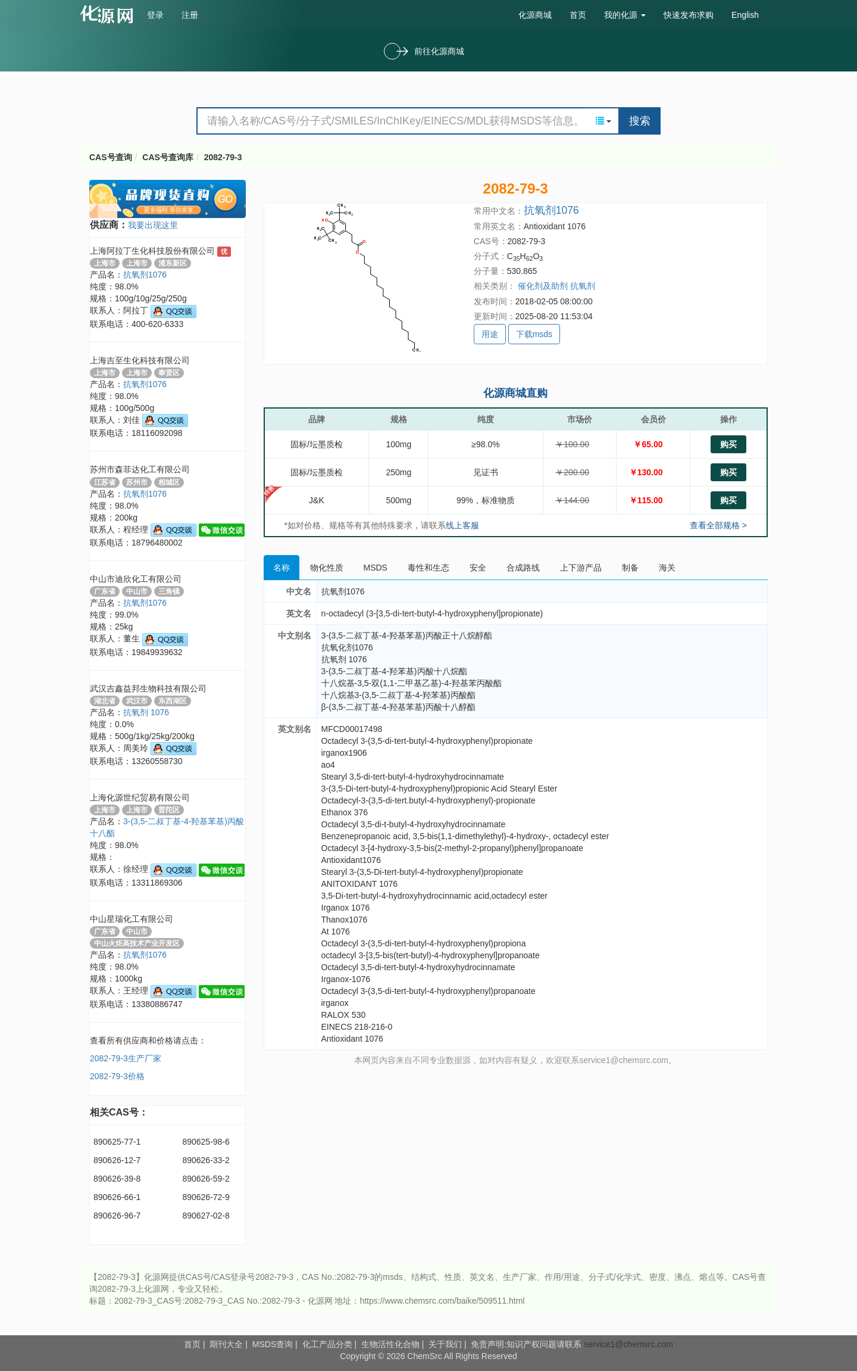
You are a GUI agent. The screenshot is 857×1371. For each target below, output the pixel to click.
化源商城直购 (515, 393)
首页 (578, 15)
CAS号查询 (110, 157)
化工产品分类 (327, 1344)
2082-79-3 (223, 157)
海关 (667, 567)
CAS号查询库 (167, 157)
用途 (489, 334)
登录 (155, 15)
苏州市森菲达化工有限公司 (140, 469)
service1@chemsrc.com (628, 1344)
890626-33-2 (205, 1160)
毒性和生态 (428, 567)
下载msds (534, 334)
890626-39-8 (116, 1178)
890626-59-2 (205, 1178)
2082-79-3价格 (117, 1076)
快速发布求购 (689, 15)
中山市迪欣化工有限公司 (136, 579)
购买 (728, 444)
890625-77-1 (116, 1141)
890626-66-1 (116, 1197)
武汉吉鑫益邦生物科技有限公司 (148, 688)
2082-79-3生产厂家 (125, 1058)
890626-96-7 (116, 1215)
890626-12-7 (116, 1160)
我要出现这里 (153, 225)
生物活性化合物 (390, 1344)
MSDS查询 (272, 1344)
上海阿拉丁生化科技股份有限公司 (153, 250)
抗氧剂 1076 (146, 712)
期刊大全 (226, 1344)
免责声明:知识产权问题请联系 (527, 1344)
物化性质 (326, 567)
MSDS (375, 567)
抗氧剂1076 (145, 274)
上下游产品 (581, 567)
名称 (281, 567)
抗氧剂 (582, 286)
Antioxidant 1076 (555, 226)
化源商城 (535, 15)
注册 (190, 15)
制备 (630, 567)
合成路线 (523, 567)
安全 (478, 567)
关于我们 (445, 1344)
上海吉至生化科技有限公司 (140, 360)
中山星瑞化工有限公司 (131, 919)
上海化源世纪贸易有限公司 (140, 797)
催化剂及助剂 (543, 286)
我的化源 (625, 15)
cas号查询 (109, 14)
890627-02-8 (205, 1215)
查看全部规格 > (718, 525)
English (745, 15)
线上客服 (462, 525)
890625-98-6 (205, 1141)
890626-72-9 (205, 1197)
